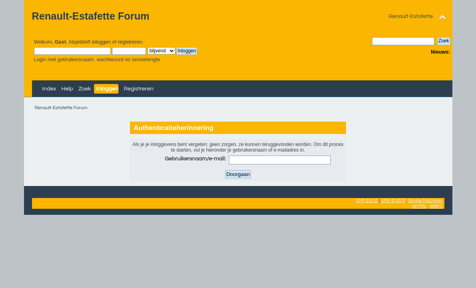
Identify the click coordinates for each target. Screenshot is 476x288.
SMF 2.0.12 (367, 200)
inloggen (101, 42)
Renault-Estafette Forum (91, 16)
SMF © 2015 (393, 200)
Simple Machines (425, 200)
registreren (130, 42)
